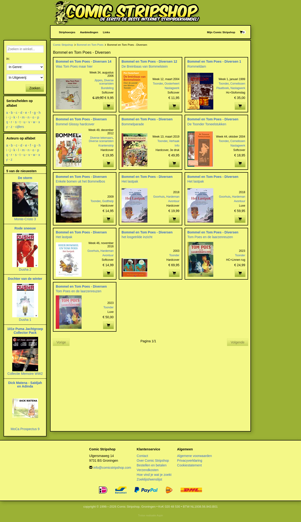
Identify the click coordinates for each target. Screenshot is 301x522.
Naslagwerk (172, 88)
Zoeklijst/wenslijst (149, 479)
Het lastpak (130, 181)
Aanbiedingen (89, 32)
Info (177, 145)
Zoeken (34, 88)
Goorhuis (159, 196)
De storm (25, 178)
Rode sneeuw (25, 228)
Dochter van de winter (25, 279)
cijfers (20, 127)
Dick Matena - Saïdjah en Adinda (25, 384)
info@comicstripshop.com (112, 467)
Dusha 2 (25, 269)
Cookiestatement (189, 465)
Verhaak (174, 141)
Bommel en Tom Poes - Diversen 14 (83, 61)
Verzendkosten (147, 470)
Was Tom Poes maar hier (74, 66)
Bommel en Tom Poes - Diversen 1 (214, 61)
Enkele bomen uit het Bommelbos (80, 181)
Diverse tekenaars (101, 137)
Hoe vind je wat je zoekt (154, 475)
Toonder (158, 83)
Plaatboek (222, 88)
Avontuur (173, 201)
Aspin (160, 515)
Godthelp (108, 201)
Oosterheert (171, 83)
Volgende (237, 342)
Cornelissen (237, 83)
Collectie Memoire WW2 (25, 373)
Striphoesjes (67, 32)
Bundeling (107, 88)
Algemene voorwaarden (194, 456)
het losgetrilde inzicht (137, 237)
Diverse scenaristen (106, 82)
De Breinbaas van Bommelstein (145, 66)
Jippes (98, 80)
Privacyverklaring (189, 460)
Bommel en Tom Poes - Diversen (81, 119)
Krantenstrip (106, 145)
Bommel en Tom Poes (90, 44)
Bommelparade (133, 124)
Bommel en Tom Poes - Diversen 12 (149, 61)
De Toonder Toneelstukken (206, 124)
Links (106, 32)
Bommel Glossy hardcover (75, 124)
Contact (142, 456)
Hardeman (172, 196)
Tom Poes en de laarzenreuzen (210, 237)
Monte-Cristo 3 (25, 219)
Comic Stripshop (63, 44)
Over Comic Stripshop (153, 460)
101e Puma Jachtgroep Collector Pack (25, 330)
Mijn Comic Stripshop (221, 32)
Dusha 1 (25, 320)
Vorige (61, 342)
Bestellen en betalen (151, 465)
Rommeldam (196, 66)
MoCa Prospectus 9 (25, 429)
